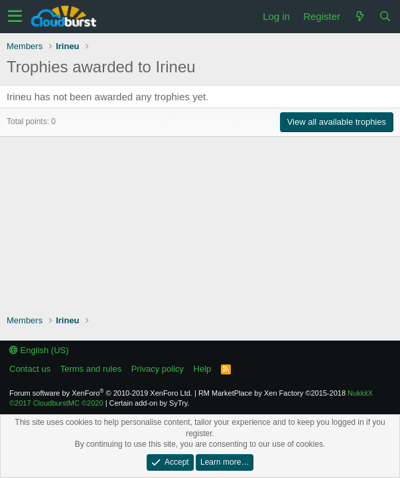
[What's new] (359, 16)
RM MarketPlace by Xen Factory (272, 393)
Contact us (29, 369)
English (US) (39, 350)
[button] (15, 16)
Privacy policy (157, 369)
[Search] (384, 16)
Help (203, 369)
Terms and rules (90, 369)
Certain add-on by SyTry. (149, 403)
